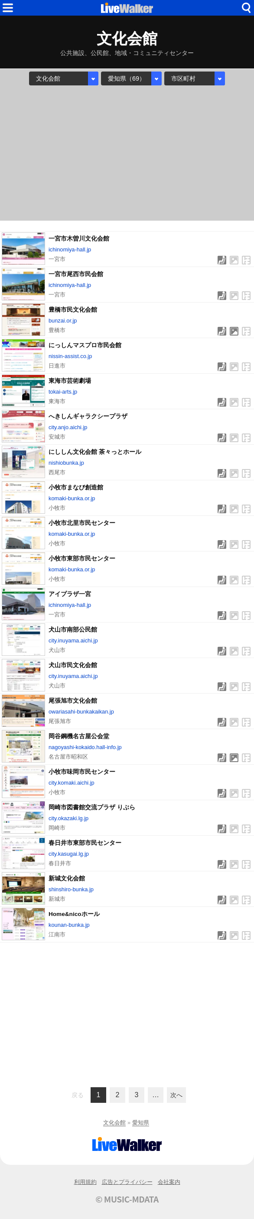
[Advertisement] (127, 153)
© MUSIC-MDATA (127, 1199)
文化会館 (114, 1122)
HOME (127, 8)
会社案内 (169, 1182)
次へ (176, 1095)
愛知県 (140, 1122)
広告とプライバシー (127, 1182)
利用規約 (85, 1182)
